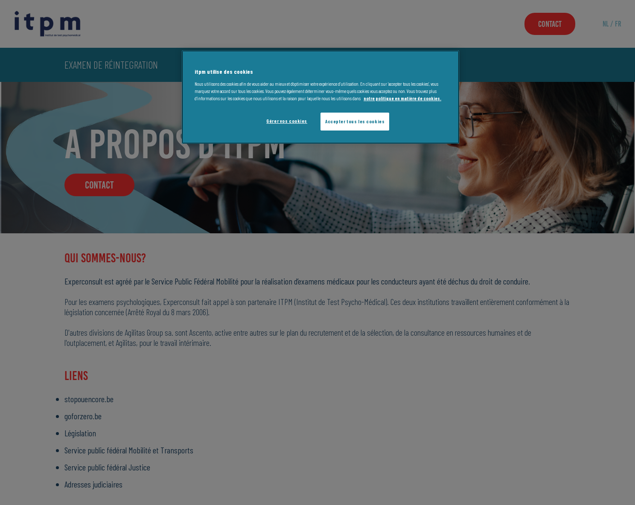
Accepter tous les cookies (354, 121)
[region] (320, 97)
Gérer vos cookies (286, 121)
